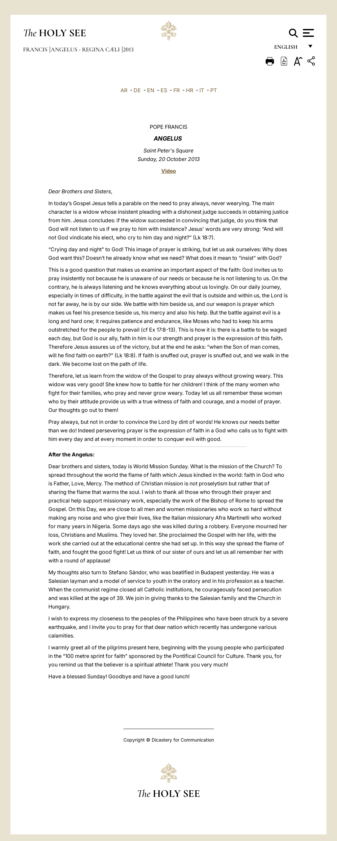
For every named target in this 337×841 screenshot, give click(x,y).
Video (168, 171)
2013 (128, 49)
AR (123, 90)
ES (164, 90)
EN (150, 90)
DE (137, 90)
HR (189, 90)
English (288, 48)
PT (213, 90)
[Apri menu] (307, 33)
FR (176, 90)
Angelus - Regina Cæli (86, 49)
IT (201, 90)
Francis (36, 49)
